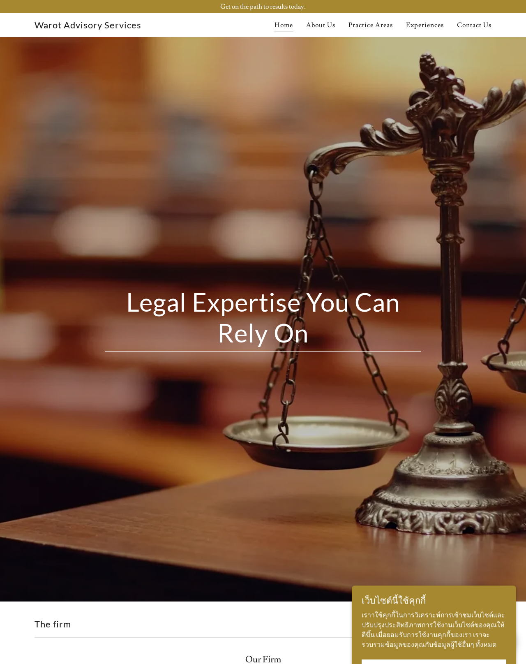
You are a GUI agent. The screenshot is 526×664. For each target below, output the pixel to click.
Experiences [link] (425, 25)
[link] (88, 26)
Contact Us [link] (474, 25)
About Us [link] (320, 25)
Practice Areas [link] (370, 25)
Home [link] (284, 25)
